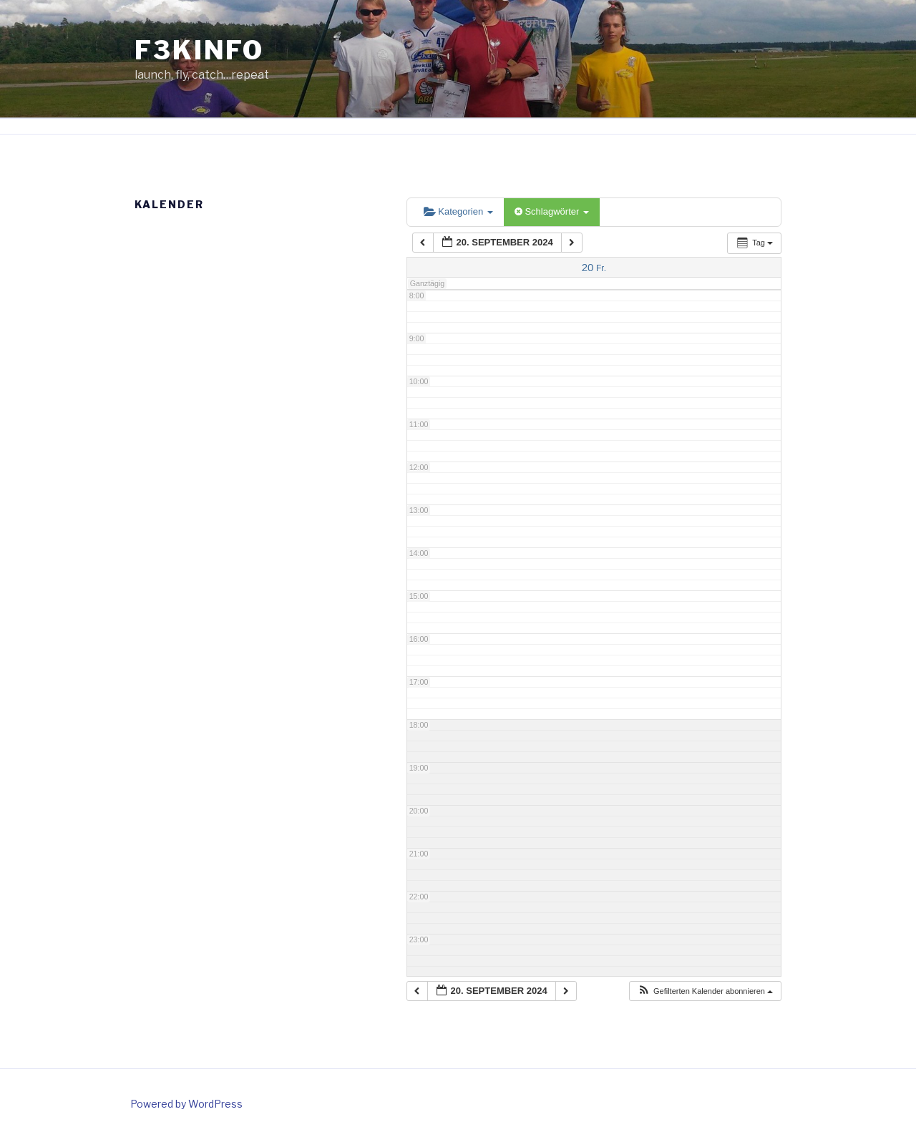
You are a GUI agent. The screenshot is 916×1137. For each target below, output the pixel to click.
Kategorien (458, 211)
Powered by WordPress (186, 1104)
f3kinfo (199, 50)
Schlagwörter (552, 211)
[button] (705, 991)
